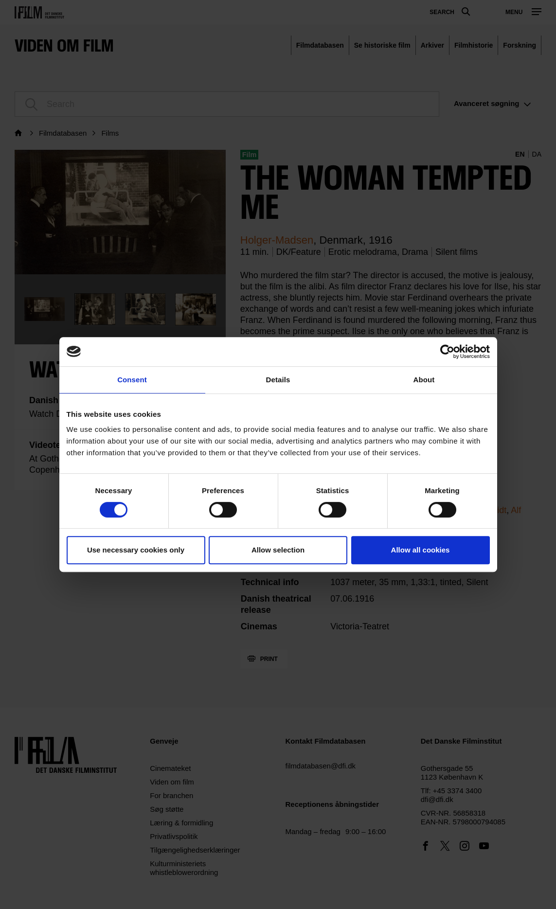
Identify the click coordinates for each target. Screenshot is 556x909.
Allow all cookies (420, 550)
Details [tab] (278, 379)
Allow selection (278, 550)
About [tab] (424, 379)
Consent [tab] (132, 379)
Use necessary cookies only (135, 550)
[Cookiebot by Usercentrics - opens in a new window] (447, 351)
